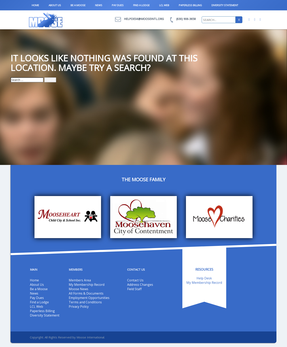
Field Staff (134, 289)
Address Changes (140, 284)
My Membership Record (86, 284)
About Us (55, 5)
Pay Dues (118, 5)
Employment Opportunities (89, 298)
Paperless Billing (190, 5)
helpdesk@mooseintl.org (144, 19)
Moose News (78, 289)
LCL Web (164, 5)
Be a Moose (78, 5)
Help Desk (204, 278)
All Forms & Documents (86, 293)
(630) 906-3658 (186, 19)
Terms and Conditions (85, 302)
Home (35, 5)
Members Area (80, 280)
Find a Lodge (141, 5)
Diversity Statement (224, 5)
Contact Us (135, 280)
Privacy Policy (79, 306)
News (98, 5)
